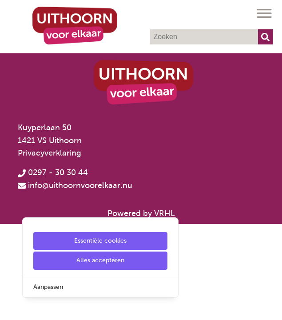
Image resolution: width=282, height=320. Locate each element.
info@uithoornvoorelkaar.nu (80, 185)
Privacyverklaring (49, 152)
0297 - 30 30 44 (53, 172)
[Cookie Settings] (10, 307)
